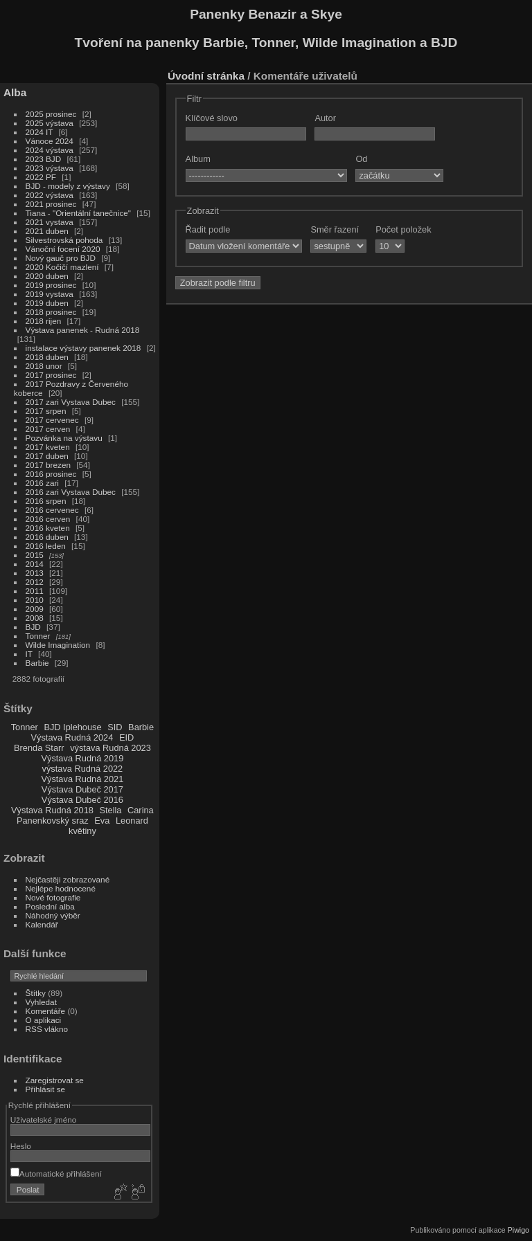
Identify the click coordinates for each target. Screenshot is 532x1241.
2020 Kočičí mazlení (62, 266)
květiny (82, 831)
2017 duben (47, 455)
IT (29, 653)
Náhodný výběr (53, 915)
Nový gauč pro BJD (61, 257)
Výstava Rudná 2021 (82, 779)
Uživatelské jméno (43, 1119)
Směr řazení (334, 229)
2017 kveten (48, 446)
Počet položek (403, 229)
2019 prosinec (51, 284)
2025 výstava (49, 122)
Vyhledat (41, 1001)
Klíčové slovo (212, 118)
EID (126, 737)
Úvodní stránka (206, 76)
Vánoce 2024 (49, 140)
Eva (101, 820)
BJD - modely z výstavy (68, 185)
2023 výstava (49, 167)
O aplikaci (44, 1019)
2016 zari (42, 482)
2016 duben (47, 536)
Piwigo (518, 1230)
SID (114, 727)
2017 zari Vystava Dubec (71, 401)
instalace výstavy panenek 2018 (83, 347)
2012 (35, 581)
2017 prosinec (51, 374)
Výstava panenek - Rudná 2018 (83, 329)
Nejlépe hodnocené (61, 888)
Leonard (132, 820)
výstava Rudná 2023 (110, 748)
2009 (35, 608)
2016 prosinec (51, 473)
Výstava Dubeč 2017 (82, 789)
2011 (35, 590)
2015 (35, 554)
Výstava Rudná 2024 (72, 737)
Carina (140, 810)
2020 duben (47, 275)
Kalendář (42, 924)
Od (361, 159)
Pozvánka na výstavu (64, 437)
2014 (35, 563)
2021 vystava (49, 221)
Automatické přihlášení (56, 1173)
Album (198, 159)
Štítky (36, 992)
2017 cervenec (52, 419)
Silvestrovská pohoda (64, 239)
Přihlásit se (46, 1089)
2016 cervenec (52, 509)
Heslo (20, 1145)
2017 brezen (48, 464)
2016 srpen (46, 500)
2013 (35, 572)
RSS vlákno (47, 1028)
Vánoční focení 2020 (63, 248)
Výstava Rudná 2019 (82, 758)
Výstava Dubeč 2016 (82, 800)
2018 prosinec (51, 311)
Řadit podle (208, 229)
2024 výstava (49, 149)
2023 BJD (44, 158)
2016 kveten (48, 527)
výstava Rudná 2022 (82, 768)
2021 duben (47, 230)
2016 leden (46, 545)
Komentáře (46, 1010)
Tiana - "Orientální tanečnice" (78, 212)
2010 (35, 599)
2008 (35, 617)
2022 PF (41, 176)
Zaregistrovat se (55, 1080)
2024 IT (39, 131)
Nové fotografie (53, 897)
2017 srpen (46, 410)
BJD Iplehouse (72, 727)
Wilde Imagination (58, 644)
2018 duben (47, 356)
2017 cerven (48, 428)
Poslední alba (50, 906)
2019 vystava (49, 293)
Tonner (38, 635)
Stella (110, 810)
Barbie (37, 662)
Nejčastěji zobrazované (68, 879)
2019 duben (47, 302)
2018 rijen (44, 320)
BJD (33, 626)
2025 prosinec (51, 113)
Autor (325, 118)
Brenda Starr (39, 748)
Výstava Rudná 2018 (52, 810)
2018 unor (44, 365)
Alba (14, 92)
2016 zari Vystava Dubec (71, 491)
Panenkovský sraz (53, 820)
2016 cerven (48, 518)
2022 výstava (49, 194)
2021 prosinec (51, 203)
